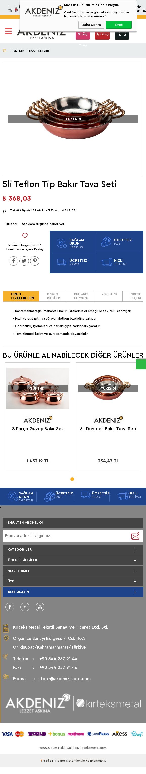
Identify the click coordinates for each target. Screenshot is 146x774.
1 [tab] (72, 477)
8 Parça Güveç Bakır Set (37, 428)
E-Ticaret (58, 760)
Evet (119, 25)
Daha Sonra (91, 25)
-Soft (46, 760)
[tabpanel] (38, 417)
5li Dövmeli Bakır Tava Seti (108, 428)
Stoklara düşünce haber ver (43, 224)
